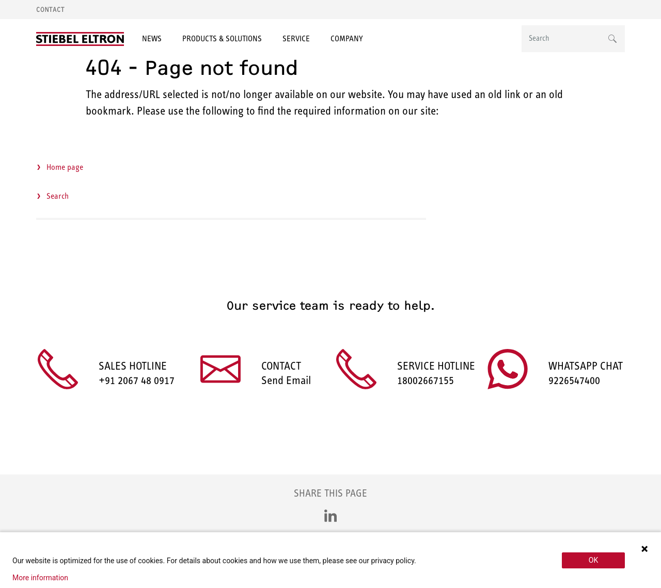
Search (57, 196)
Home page (64, 167)
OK (593, 560)
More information (40, 578)
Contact (50, 9)
